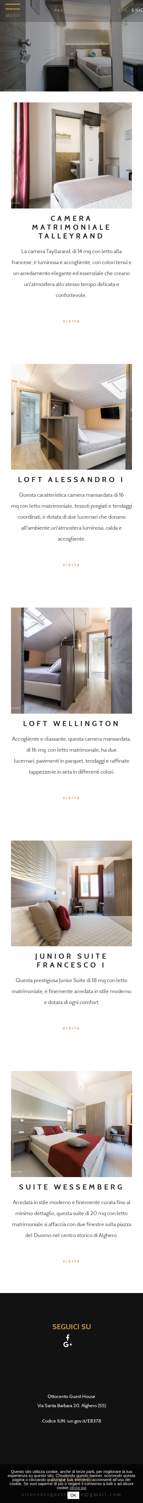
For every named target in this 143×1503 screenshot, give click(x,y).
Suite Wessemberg (71, 1187)
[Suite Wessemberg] (71, 1123)
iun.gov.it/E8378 (84, 1421)
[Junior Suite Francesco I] (71, 893)
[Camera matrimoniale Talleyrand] (71, 155)
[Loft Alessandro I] (71, 416)
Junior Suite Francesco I (71, 960)
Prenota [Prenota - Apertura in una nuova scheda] (66, 10)
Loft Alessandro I (71, 479)
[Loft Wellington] (71, 660)
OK (73, 1495)
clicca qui (78, 1487)
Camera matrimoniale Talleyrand (71, 227)
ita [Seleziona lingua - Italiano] (123, 10)
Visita (71, 321)
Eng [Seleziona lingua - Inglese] (137, 10)
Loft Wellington (71, 723)
